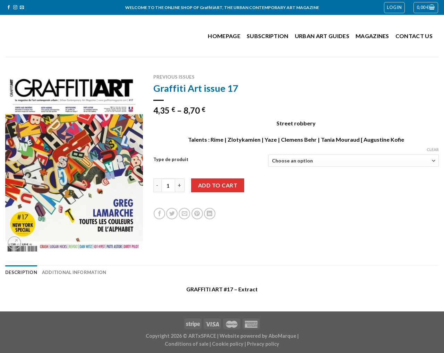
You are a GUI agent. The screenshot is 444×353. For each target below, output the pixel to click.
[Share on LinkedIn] (209, 213)
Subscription (268, 36)
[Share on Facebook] (159, 213)
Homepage (224, 36)
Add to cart (217, 185)
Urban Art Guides (322, 36)
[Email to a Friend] (184, 213)
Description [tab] (21, 272)
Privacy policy (263, 344)
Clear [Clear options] (433, 149)
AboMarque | (283, 336)
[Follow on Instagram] (15, 7)
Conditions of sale (186, 344)
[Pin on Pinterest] (197, 213)
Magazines (372, 36)
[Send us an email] (22, 7)
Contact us (414, 36)
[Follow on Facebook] (9, 7)
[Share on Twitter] (172, 213)
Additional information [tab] (74, 272)
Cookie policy (228, 344)
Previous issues (174, 77)
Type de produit (170, 159)
